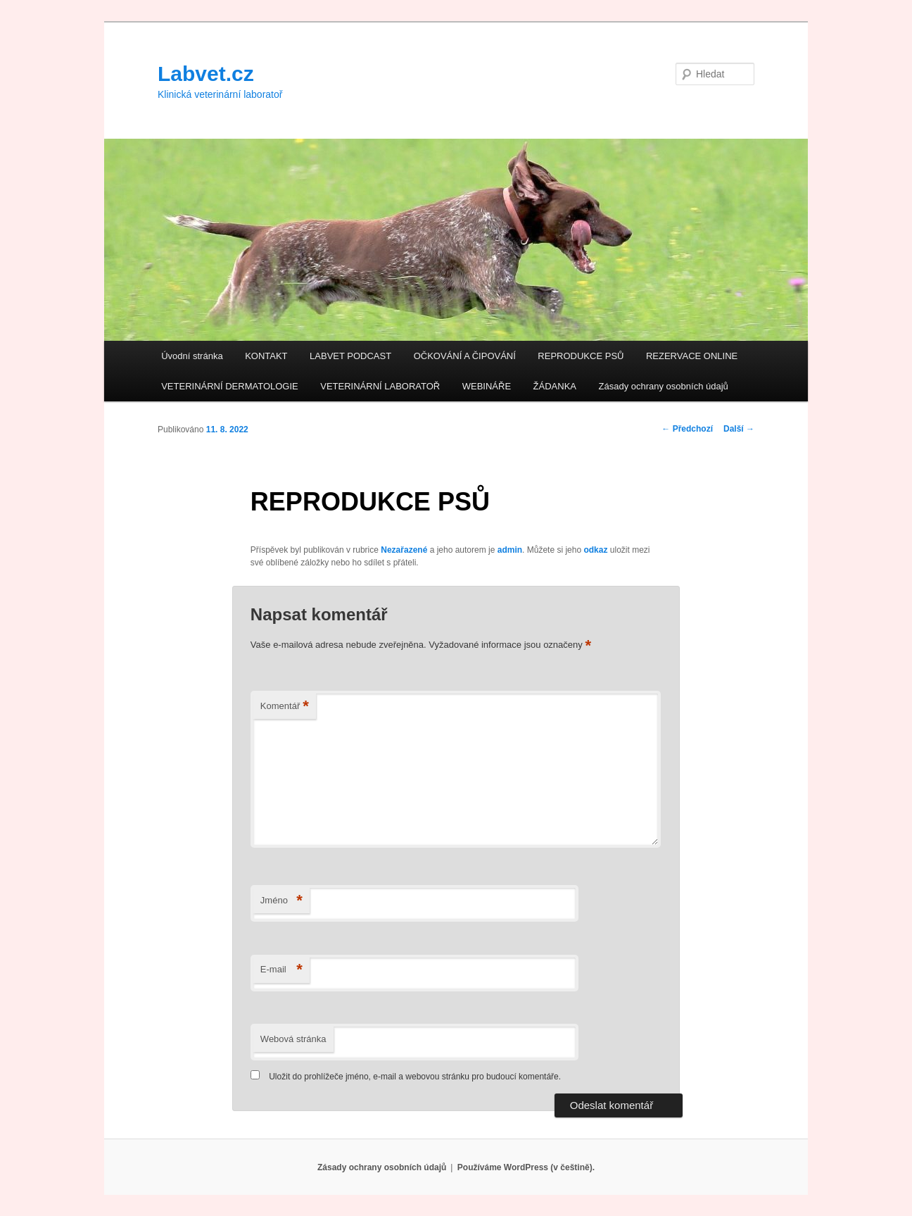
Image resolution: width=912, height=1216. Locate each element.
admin (510, 550)
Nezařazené (404, 550)
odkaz (595, 550)
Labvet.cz (206, 73)
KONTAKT (266, 356)
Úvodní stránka (191, 356)
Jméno (281, 901)
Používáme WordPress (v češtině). (526, 1167)
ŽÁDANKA (554, 386)
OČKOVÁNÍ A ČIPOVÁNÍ (465, 356)
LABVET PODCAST (350, 356)
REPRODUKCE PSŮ (580, 356)
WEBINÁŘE (486, 386)
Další (738, 429)
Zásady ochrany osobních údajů (663, 386)
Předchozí (687, 429)
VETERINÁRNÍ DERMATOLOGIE (229, 386)
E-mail (281, 970)
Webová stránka (293, 1039)
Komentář (284, 706)
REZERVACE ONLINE (691, 356)
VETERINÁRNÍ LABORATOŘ (380, 386)
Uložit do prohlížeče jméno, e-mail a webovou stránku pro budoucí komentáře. (415, 1077)
